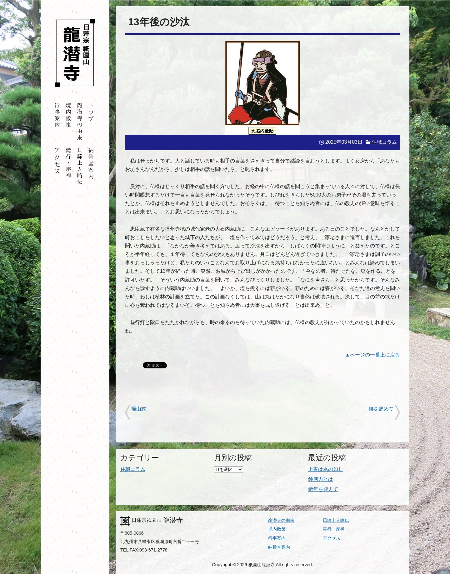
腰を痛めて (381, 409)
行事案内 (277, 538)
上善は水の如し (325, 469)
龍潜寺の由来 (281, 520)
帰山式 (138, 409)
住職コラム (384, 142)
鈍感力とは (320, 479)
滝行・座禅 (334, 529)
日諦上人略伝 (336, 520)
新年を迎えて (323, 489)
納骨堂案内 (279, 547)
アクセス (331, 538)
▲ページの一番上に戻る (372, 354)
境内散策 (277, 529)
